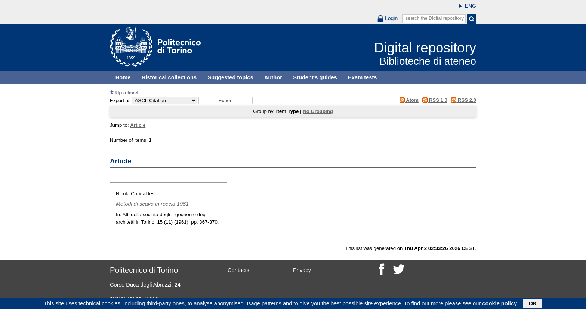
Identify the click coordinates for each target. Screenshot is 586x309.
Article (137, 125)
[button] (225, 100)
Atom (407, 100)
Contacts (238, 270)
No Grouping (318, 111)
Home (123, 77)
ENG (470, 6)
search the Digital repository (434, 18)
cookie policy (499, 304)
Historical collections (169, 77)
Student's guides (315, 77)
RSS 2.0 (462, 100)
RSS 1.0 (433, 100)
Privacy (302, 270)
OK (532, 304)
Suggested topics (230, 77)
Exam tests (362, 77)
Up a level (124, 92)
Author (273, 77)
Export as (120, 100)
